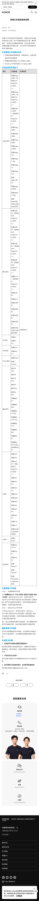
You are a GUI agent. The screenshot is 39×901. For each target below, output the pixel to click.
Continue (32, 7)
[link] (3, 877)
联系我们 (18, 716)
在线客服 (18, 713)
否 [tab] (27, 685)
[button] (7, 877)
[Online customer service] (36, 891)
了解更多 (19, 896)
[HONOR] (6, 819)
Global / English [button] (7, 7)
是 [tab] (13, 685)
